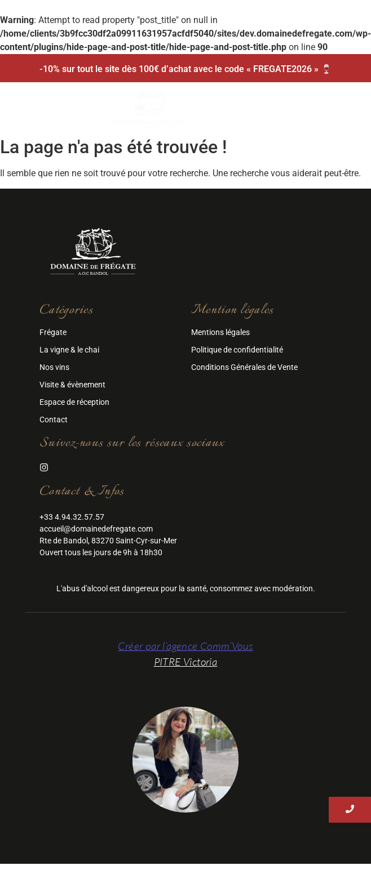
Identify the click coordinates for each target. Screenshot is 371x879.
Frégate (53, 332)
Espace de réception (74, 402)
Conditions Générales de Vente (244, 367)
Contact (53, 419)
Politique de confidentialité (237, 349)
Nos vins (54, 367)
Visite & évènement (72, 384)
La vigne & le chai (69, 349)
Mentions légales (220, 332)
